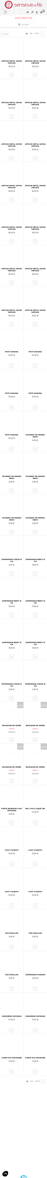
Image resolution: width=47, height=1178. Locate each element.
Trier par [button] (5, 34)
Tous (37, 33)
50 (27, 33)
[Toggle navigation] (5, 12)
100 (31, 33)
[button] (5, 1174)
